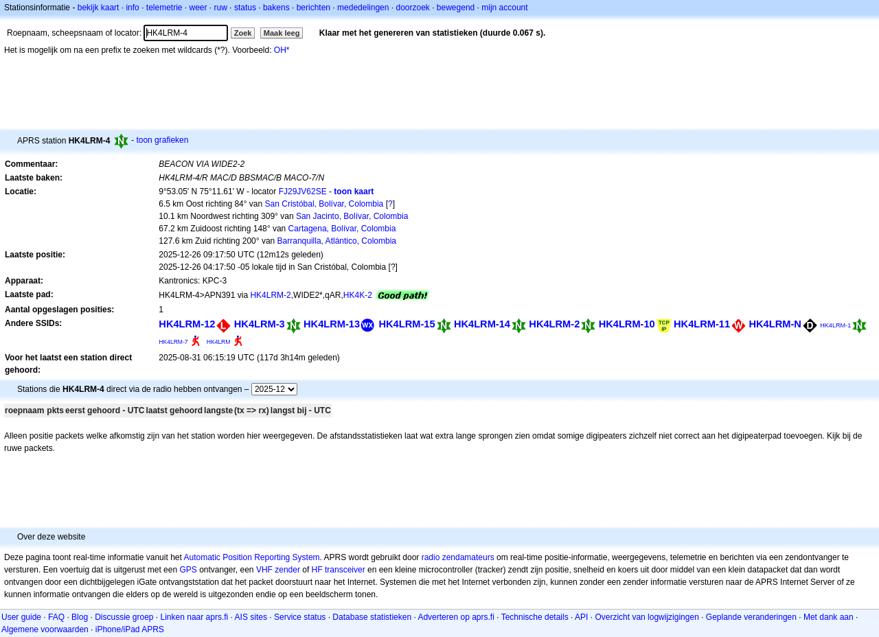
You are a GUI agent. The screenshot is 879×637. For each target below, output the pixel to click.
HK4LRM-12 (187, 323)
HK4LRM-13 (332, 323)
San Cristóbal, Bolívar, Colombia (324, 204)
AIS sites (251, 617)
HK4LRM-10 (627, 323)
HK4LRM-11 (702, 323)
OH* (282, 50)
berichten (313, 7)
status (245, 7)
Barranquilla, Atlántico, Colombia (336, 241)
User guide (21, 617)
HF (317, 570)
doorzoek (412, 7)
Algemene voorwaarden (45, 629)
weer (198, 7)
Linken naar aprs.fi (195, 617)
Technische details (535, 617)
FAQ (56, 617)
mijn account (504, 7)
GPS (187, 570)
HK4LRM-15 (406, 323)
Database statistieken (371, 617)
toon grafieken (162, 140)
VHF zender (278, 570)
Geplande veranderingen (751, 617)
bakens (276, 7)
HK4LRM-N (775, 323)
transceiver (345, 570)
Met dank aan (828, 617)
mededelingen (363, 7)
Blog (79, 617)
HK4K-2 (357, 295)
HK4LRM (219, 341)
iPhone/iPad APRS (129, 629)
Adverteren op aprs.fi (456, 617)
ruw (220, 7)
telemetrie (164, 7)
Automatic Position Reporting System (251, 557)
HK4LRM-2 (270, 295)
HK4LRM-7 (173, 341)
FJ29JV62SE (303, 191)
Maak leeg (282, 33)
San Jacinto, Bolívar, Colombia (352, 216)
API (581, 617)
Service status (300, 617)
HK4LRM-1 (835, 325)
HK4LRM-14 (482, 323)
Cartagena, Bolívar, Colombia (342, 228)
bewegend (456, 7)
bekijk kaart (98, 7)
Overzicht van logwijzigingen (646, 617)
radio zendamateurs (458, 557)
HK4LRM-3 (259, 323)
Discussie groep (124, 617)
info (132, 7)
